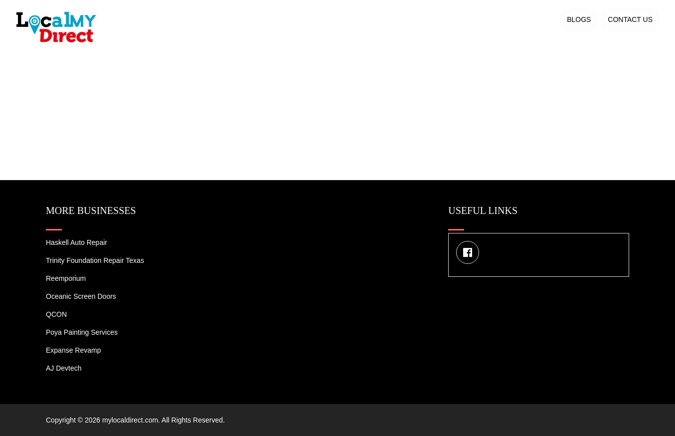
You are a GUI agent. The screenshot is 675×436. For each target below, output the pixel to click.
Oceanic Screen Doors (81, 296)
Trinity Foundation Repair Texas (95, 260)
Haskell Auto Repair (76, 242)
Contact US (630, 19)
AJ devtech (64, 368)
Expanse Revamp (73, 350)
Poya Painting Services (82, 332)
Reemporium (66, 278)
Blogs (579, 19)
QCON (56, 314)
